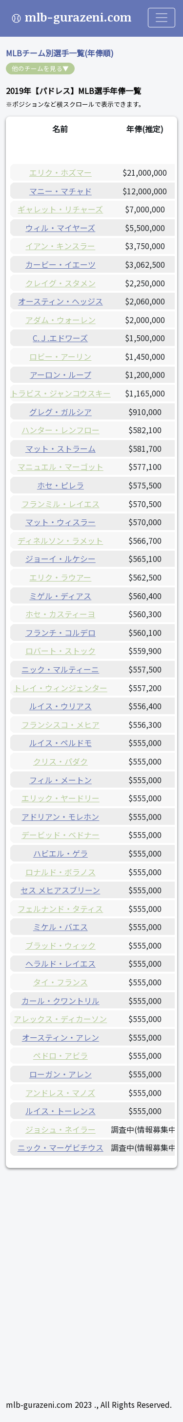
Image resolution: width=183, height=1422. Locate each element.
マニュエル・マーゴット (60, 466)
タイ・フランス (60, 982)
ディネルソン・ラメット (60, 540)
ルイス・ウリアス (60, 706)
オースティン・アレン (60, 1037)
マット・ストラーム (60, 448)
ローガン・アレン (60, 1074)
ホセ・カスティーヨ (60, 614)
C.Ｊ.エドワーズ (60, 338)
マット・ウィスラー (60, 522)
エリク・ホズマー (60, 172)
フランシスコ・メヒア (60, 724)
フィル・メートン (60, 780)
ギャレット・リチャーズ (60, 209)
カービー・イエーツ (60, 264)
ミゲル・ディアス (60, 596)
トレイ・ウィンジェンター (60, 688)
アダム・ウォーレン (60, 320)
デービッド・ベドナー (60, 834)
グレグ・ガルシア (60, 412)
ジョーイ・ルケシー (60, 558)
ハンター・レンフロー (60, 430)
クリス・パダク (60, 761)
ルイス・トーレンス (60, 1111)
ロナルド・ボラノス (60, 872)
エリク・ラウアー (60, 577)
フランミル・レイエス (60, 504)
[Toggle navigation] (161, 17)
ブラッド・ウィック (60, 945)
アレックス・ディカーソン (60, 1019)
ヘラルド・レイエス (60, 963)
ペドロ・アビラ (60, 1055)
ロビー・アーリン (60, 356)
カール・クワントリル (60, 1000)
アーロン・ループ (60, 374)
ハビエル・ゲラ (60, 853)
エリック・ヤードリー (60, 798)
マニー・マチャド (60, 191)
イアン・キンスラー (60, 246)
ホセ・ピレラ (60, 485)
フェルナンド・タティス (60, 908)
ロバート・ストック (60, 650)
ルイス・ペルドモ (60, 742)
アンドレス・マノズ (60, 1092)
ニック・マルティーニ (60, 669)
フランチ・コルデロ (60, 632)
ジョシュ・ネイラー (60, 1129)
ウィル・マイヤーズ (60, 227)
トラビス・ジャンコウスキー (60, 393)
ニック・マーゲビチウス (60, 1147)
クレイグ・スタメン (60, 283)
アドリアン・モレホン (60, 816)
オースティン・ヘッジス (60, 301)
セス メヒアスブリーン (60, 890)
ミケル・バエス (60, 926)
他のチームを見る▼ (40, 68)
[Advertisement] (91, 1271)
